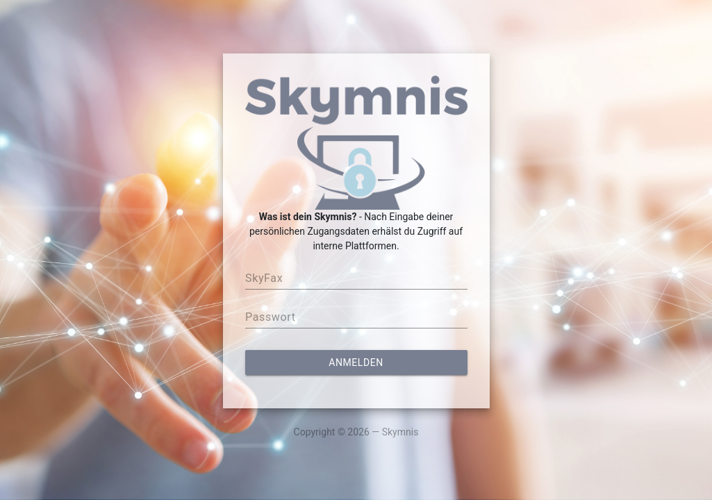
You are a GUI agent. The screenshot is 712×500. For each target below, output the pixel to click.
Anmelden (356, 362)
